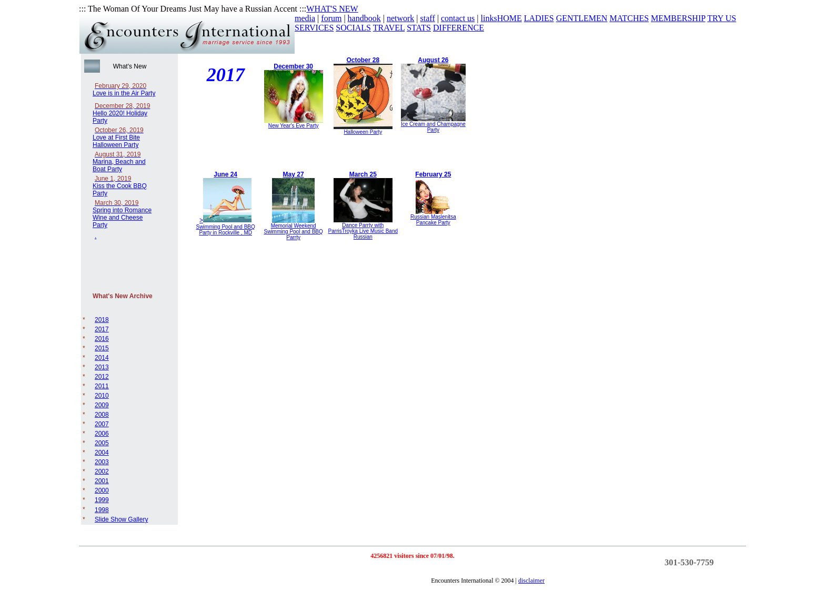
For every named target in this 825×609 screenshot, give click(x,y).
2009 (102, 405)
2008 (102, 414)
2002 (102, 471)
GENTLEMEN (582, 18)
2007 (102, 424)
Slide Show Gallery (121, 519)
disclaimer (531, 580)
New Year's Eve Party (293, 126)
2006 (102, 433)
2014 (102, 357)
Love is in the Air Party (124, 89)
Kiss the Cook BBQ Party (120, 186)
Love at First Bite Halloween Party (118, 137)
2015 (102, 348)
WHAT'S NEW (332, 8)
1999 (102, 500)
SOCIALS (353, 27)
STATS (419, 27)
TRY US (721, 18)
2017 (102, 329)
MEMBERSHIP (678, 18)
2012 (102, 376)
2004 (102, 452)
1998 (102, 510)
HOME (509, 18)
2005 (102, 443)
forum (331, 18)
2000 (102, 490)
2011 (102, 386)
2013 (102, 367)
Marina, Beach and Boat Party (119, 162)
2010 (102, 395)
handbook (364, 18)
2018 (102, 319)
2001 (102, 481)
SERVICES (314, 27)
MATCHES (629, 18)
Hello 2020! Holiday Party (121, 113)
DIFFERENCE (458, 27)
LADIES (539, 18)
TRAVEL (389, 27)
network (400, 18)
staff (427, 18)
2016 (102, 338)
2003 (102, 462)
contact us (458, 18)
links (489, 18)
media (305, 18)
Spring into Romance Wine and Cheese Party (122, 214)
